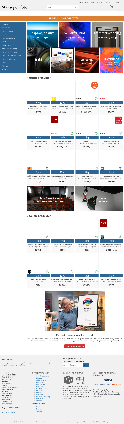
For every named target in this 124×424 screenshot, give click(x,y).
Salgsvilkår (39, 394)
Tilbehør (5, 66)
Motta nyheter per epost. (72, 359)
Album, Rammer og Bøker (11, 56)
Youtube (39, 411)
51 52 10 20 (6, 383)
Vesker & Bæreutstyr (10, 52)
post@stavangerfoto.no (10, 387)
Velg (38, 102)
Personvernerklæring (43, 397)
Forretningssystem (69, 422)
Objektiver (6, 28)
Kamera (5, 24)
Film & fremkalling (8, 38)
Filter (4, 42)
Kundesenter (96, 2)
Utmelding (80, 361)
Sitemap (39, 401)
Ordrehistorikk (41, 380)
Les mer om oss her (8, 412)
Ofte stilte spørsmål (42, 376)
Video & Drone (7, 31)
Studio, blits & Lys (8, 45)
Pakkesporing (40, 386)
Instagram (39, 409)
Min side (39, 378)
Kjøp (62, 102)
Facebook (39, 407)
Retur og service (41, 388)
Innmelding (68, 361)
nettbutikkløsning (84, 422)
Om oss (118, 2)
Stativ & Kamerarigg (9, 49)
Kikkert (4, 63)
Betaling (39, 390)
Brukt (4, 35)
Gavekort (108, 2)
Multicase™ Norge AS (103, 422)
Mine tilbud (40, 382)
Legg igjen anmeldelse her (75, 346)
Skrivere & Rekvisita (9, 59)
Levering (39, 392)
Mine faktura (40, 384)
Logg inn (119, 10)
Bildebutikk (83, 2)
